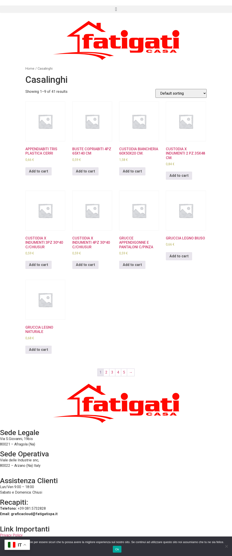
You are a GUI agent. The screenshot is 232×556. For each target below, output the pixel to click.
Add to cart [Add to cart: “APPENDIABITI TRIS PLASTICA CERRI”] (38, 171)
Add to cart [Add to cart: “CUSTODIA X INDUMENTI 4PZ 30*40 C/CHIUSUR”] (85, 265)
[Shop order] (181, 93)
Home (29, 68)
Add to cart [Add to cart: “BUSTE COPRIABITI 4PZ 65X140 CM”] (85, 171)
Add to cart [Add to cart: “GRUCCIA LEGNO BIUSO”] (178, 256)
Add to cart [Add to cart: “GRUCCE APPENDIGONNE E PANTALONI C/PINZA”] (132, 265)
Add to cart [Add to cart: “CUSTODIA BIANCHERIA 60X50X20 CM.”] (132, 171)
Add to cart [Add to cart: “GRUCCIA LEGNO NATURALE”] (38, 349)
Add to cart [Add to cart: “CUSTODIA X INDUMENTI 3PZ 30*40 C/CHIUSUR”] (38, 265)
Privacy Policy (11, 535)
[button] (116, 9)
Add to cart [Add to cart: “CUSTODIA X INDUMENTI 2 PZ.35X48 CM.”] (178, 175)
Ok (117, 549)
